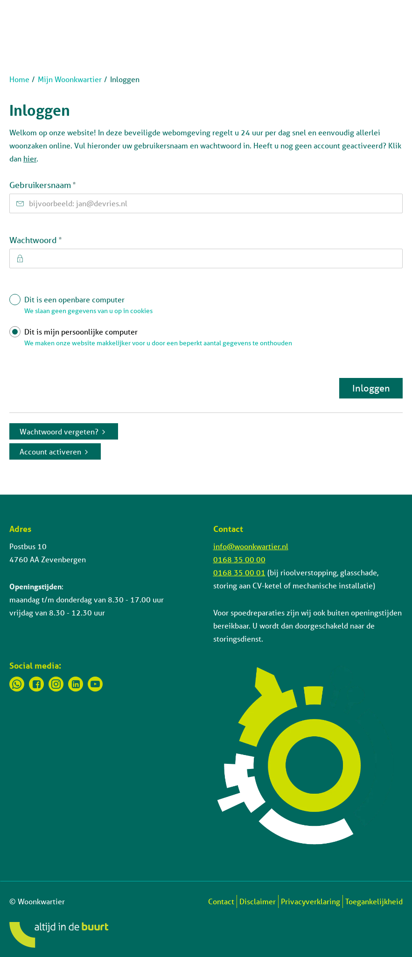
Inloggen (371, 388)
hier (29, 158)
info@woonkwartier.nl (250, 546)
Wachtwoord (54, 239)
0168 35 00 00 (239, 559)
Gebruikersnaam (61, 184)
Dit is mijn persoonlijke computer (211, 339)
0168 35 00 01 (239, 572)
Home (19, 79)
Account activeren (50, 451)
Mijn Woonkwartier (70, 79)
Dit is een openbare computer (211, 306)
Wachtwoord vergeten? (59, 431)
